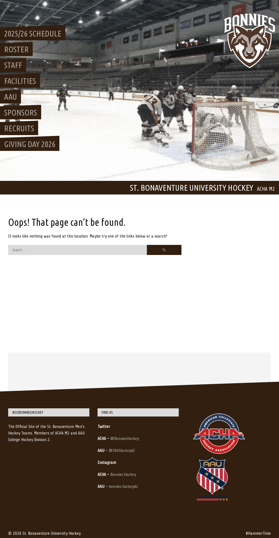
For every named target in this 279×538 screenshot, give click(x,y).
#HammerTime (258, 533)
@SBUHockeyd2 (122, 450)
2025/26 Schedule (32, 33)
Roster (16, 49)
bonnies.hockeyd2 (123, 486)
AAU (10, 96)
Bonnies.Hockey (123, 474)
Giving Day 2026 (29, 144)
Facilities (20, 81)
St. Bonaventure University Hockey (191, 187)
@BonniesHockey (124, 438)
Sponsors (20, 112)
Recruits (19, 128)
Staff (13, 65)
